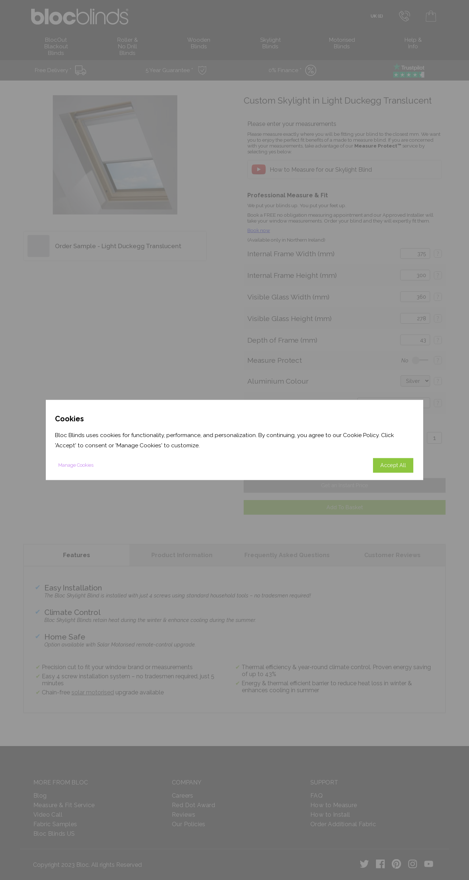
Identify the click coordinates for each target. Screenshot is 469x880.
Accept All (393, 465)
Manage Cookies (75, 465)
